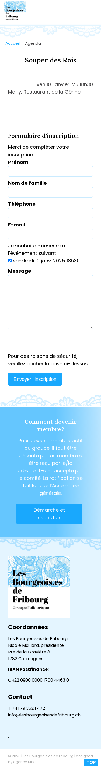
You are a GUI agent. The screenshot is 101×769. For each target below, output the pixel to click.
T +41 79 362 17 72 (26, 708)
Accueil (12, 43)
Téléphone (22, 203)
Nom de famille (27, 183)
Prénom (18, 162)
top (91, 762)
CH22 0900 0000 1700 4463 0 (38, 680)
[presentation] (50, 342)
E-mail (16, 224)
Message (19, 271)
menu (91, 12)
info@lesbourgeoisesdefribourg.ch (44, 715)
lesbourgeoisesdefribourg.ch (15, 12)
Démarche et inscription (49, 514)
